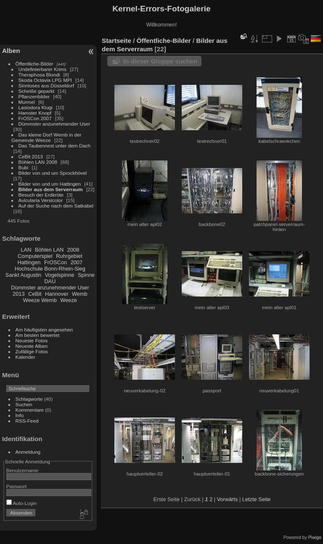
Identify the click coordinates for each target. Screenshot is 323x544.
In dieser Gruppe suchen (160, 61)
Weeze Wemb (40, 300)
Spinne (86, 275)
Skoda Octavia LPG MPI (45, 80)
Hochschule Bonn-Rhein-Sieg (50, 268)
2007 (76, 262)
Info (20, 415)
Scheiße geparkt (37, 91)
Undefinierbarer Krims (42, 69)
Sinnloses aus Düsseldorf (46, 85)
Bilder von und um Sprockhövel (53, 173)
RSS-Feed (27, 420)
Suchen (24, 404)
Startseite (116, 40)
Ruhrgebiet (69, 256)
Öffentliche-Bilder (34, 63)
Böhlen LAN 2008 (38, 162)
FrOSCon (55, 262)
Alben (11, 50)
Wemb (79, 294)
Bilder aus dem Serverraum (51, 189)
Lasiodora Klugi (36, 107)
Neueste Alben (32, 346)
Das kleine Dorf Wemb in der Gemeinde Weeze (46, 137)
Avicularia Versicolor (41, 200)
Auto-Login (21, 503)
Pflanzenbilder (34, 96)
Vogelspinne (59, 275)
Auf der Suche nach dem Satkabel (56, 205)
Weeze (68, 300)
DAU (50, 281)
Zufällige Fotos (32, 351)
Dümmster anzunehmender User (54, 123)
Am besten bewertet (38, 335)
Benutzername (22, 470)
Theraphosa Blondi (39, 74)
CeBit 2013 (31, 156)
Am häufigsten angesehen (44, 329)
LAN (26, 250)
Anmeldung (28, 452)
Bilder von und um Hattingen (50, 184)
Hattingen (29, 262)
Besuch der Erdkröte (41, 194)
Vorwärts (227, 499)
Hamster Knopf (35, 113)
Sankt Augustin (23, 275)
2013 (18, 294)
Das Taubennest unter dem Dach (55, 145)
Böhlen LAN (49, 250)
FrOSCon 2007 (35, 118)
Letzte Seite (256, 499)
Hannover (57, 294)
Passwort (16, 486)
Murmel (27, 102)
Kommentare (30, 410)
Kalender (25, 357)
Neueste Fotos (32, 340)
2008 (73, 250)
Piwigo (314, 537)
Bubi (24, 167)
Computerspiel (35, 256)
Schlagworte (29, 399)
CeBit (34, 294)
